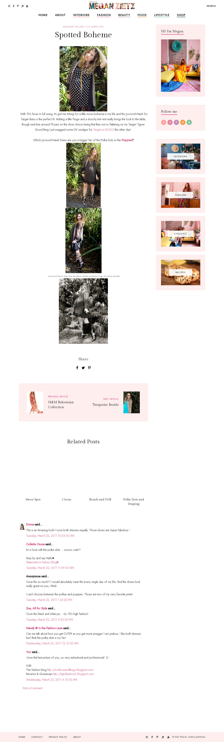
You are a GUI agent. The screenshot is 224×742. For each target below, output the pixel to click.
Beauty (124, 15)
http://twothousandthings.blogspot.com (70, 670)
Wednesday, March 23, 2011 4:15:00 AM (51, 680)
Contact (37, 737)
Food (142, 15)
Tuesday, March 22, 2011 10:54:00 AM (50, 536)
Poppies (127, 140)
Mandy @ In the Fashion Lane (44, 628)
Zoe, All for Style (36, 608)
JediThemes (200, 736)
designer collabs (73, 26)
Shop (181, 15)
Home (43, 15)
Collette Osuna (35, 544)
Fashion (104, 15)
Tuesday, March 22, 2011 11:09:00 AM (50, 568)
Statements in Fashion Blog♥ (42, 562)
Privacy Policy (58, 737)
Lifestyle (162, 15)
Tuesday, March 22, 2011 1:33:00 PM (49, 600)
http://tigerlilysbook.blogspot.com (73, 674)
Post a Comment (32, 688)
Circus (66, 499)
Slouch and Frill (100, 499)
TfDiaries (183, 736)
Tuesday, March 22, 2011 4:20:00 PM (49, 620)
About (60, 15)
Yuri (28, 652)
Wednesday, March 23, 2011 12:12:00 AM (52, 643)
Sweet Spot (33, 499)
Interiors (81, 15)
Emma (30, 524)
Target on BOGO (103, 130)
